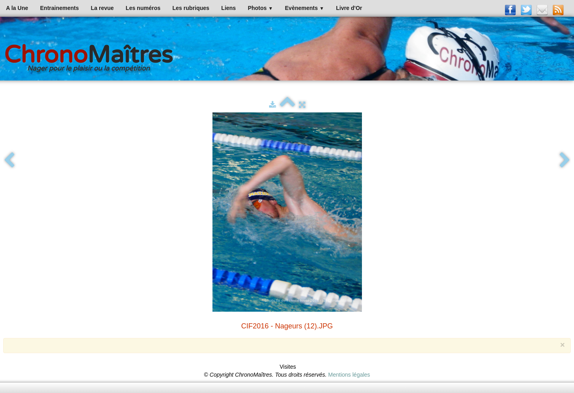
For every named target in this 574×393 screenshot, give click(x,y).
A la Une (17, 8)
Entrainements (59, 8)
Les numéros (143, 8)
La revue (102, 8)
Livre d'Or (349, 8)
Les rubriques (190, 8)
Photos (260, 8)
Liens (228, 8)
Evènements (304, 8)
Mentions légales (349, 374)
